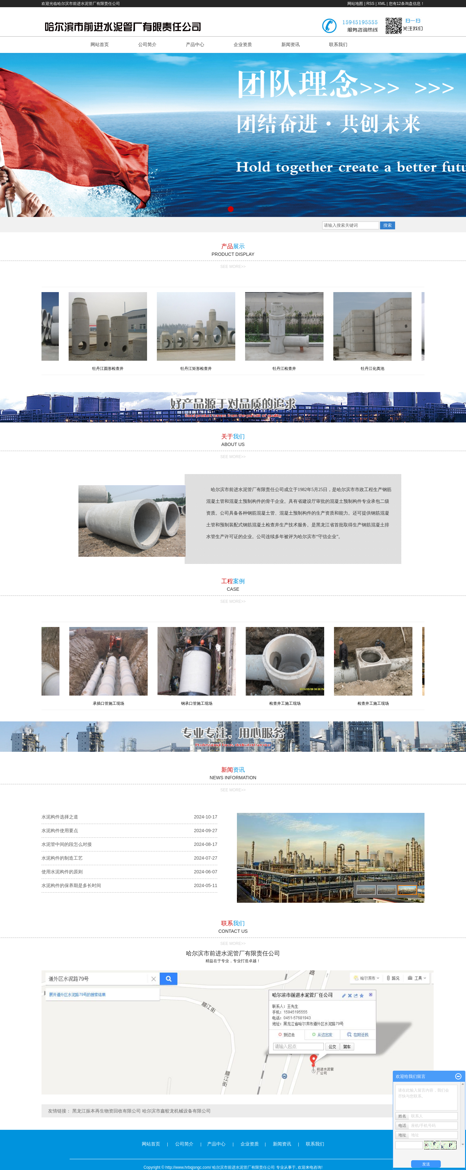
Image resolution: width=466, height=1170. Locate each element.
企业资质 (243, 44)
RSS (370, 3)
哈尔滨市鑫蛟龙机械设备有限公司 (176, 1110)
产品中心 (195, 44)
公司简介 (147, 44)
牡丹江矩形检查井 (197, 368)
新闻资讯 (290, 44)
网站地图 (355, 3)
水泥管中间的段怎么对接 (67, 844)
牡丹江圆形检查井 (109, 368)
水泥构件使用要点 (60, 830)
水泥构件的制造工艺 (62, 858)
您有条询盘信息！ (406, 3)
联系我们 (338, 44)
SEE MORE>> (232, 266)
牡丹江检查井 (286, 368)
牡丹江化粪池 (374, 368)
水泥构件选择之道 (60, 816)
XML (382, 3)
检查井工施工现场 (286, 703)
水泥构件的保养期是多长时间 (71, 885)
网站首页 (100, 44)
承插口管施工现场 (109, 703)
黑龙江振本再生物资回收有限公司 (106, 1110)
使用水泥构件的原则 (62, 871)
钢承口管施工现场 (198, 703)
